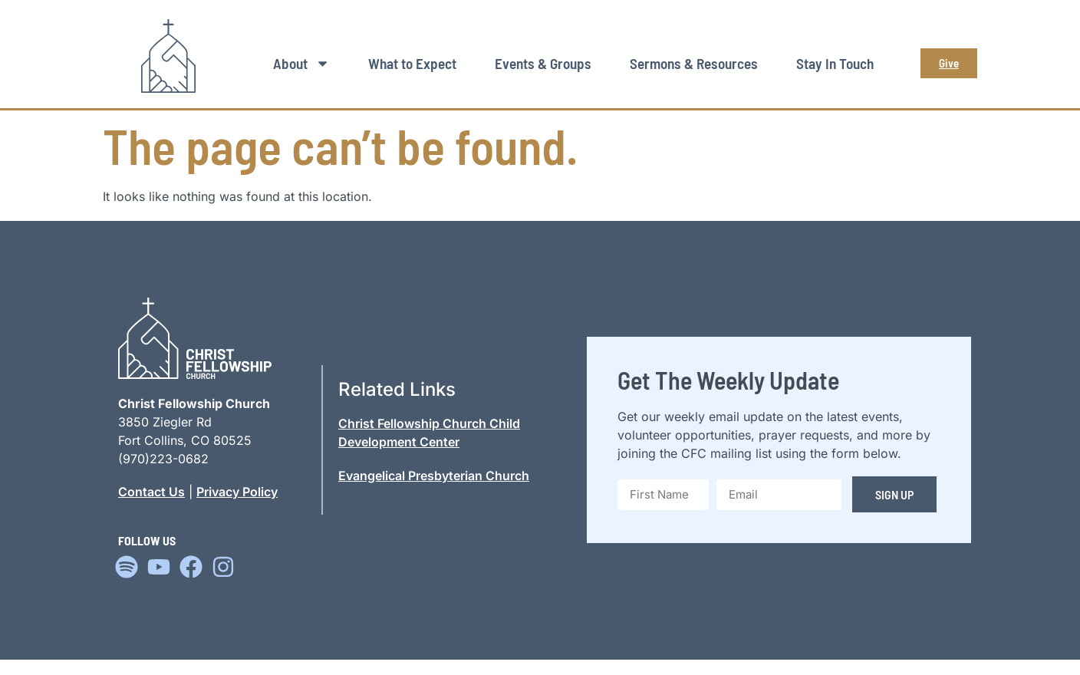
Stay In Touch (835, 63)
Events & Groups (543, 63)
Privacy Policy (237, 491)
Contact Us (151, 491)
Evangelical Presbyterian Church (433, 475)
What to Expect (412, 63)
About (301, 63)
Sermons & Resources (694, 63)
